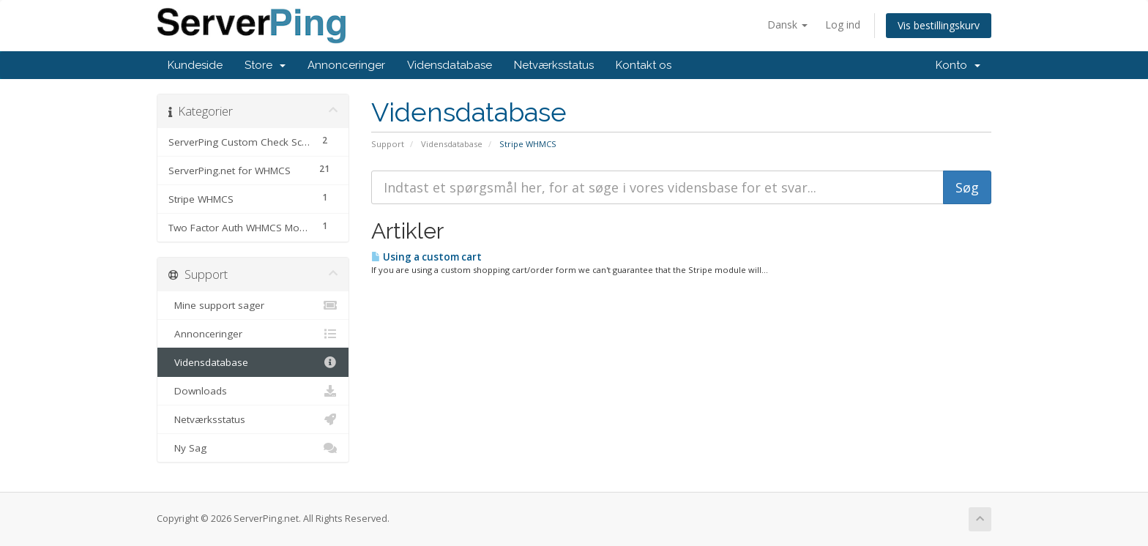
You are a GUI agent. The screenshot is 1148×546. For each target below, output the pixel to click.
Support (387, 143)
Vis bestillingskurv (939, 25)
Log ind (842, 24)
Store (265, 65)
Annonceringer (346, 65)
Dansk (787, 24)
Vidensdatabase (449, 65)
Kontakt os (643, 65)
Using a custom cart (426, 256)
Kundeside (195, 65)
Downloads (253, 391)
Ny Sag (253, 448)
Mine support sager (253, 305)
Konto (958, 65)
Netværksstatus (554, 65)
